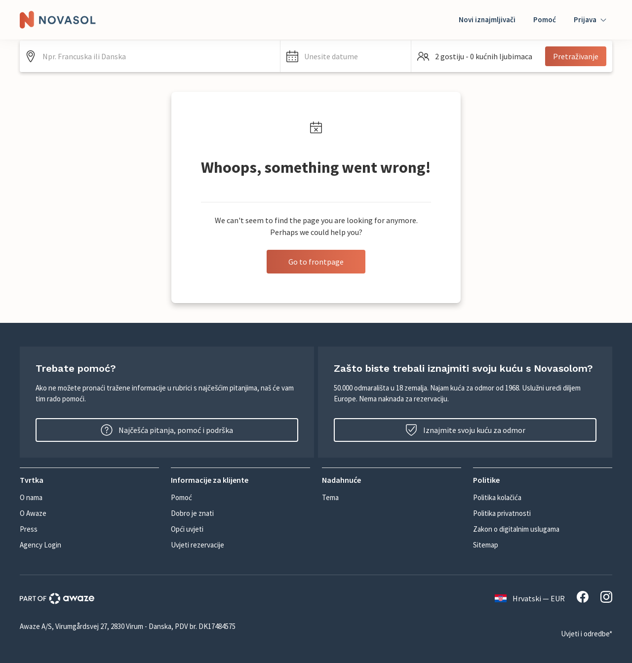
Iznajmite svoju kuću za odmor (465, 430)
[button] (345, 56)
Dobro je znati (192, 513)
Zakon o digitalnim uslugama (516, 529)
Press (29, 529)
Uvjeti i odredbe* (586, 633)
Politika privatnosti (502, 513)
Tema (330, 497)
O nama (31, 497)
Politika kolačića (497, 497)
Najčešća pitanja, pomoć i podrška (167, 430)
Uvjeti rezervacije (197, 544)
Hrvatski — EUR (530, 598)
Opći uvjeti (187, 529)
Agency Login (40, 544)
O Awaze (33, 513)
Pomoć (544, 19)
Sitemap (485, 544)
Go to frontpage (316, 262)
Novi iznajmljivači (487, 19)
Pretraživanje (575, 56)
